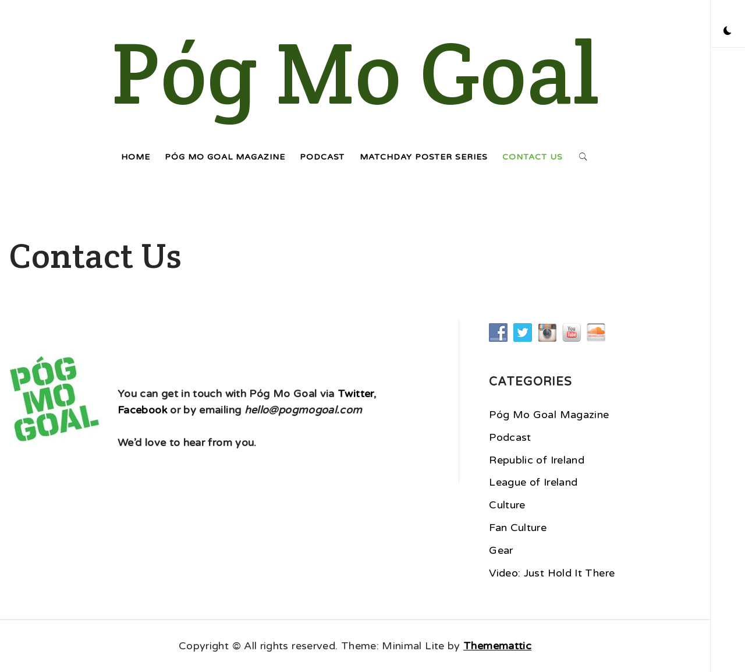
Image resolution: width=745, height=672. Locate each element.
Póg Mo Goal (355, 73)
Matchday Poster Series (424, 157)
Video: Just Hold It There (552, 573)
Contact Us (532, 157)
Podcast (322, 157)
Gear (501, 550)
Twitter (356, 393)
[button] (727, 32)
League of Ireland (533, 482)
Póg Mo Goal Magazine (225, 157)
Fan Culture (518, 527)
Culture (507, 504)
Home (135, 157)
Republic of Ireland (536, 460)
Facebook (142, 410)
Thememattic (497, 645)
